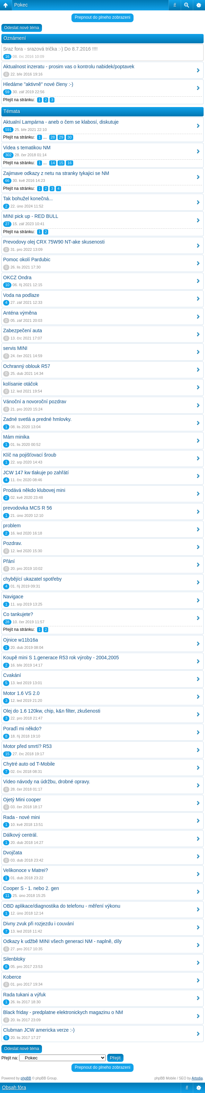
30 (69, 137)
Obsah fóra (14, 1087)
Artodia (197, 1078)
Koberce (12, 977)
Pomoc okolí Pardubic (26, 259)
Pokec (21, 5)
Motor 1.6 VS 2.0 (21, 693)
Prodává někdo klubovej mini (34, 490)
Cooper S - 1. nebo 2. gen (31, 888)
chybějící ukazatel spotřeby (32, 579)
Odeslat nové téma (21, 27)
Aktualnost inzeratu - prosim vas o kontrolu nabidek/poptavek (68, 66)
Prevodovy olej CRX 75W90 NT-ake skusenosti (54, 242)
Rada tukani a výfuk (24, 994)
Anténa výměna (20, 313)
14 (53, 163)
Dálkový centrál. (20, 835)
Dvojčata (12, 852)
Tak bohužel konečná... (28, 198)
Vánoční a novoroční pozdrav (34, 401)
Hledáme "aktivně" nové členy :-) (38, 84)
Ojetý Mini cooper (22, 799)
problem (12, 525)
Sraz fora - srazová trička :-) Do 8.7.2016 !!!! (50, 49)
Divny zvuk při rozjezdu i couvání (38, 923)
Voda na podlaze (21, 295)
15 (61, 163)
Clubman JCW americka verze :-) (39, 1030)
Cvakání (12, 675)
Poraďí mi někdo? (22, 728)
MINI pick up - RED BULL (30, 216)
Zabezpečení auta (22, 330)
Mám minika (16, 437)
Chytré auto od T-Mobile (29, 764)
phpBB (26, 1078)
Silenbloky (14, 959)
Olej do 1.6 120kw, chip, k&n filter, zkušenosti (51, 711)
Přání (9, 561)
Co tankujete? (18, 614)
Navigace (13, 596)
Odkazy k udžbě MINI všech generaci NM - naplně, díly (62, 941)
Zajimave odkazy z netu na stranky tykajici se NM (56, 173)
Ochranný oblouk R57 (26, 366)
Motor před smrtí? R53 (27, 746)
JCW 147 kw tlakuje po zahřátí (36, 472)
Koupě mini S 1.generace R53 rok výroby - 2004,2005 (61, 657)
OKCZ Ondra (17, 277)
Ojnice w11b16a (20, 640)
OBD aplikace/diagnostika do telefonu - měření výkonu (61, 906)
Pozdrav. (12, 543)
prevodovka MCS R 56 (27, 508)
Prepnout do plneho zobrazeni (102, 17)
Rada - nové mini (21, 817)
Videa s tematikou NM (27, 147)
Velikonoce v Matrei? (25, 870)
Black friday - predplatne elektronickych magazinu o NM (63, 1012)
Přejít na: (9, 1058)
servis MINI (15, 348)
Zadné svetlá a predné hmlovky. (37, 419)
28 (53, 137)
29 (61, 137)
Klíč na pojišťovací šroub (29, 455)
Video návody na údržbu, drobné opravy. (46, 781)
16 (69, 163)
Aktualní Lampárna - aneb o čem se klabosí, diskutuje (61, 122)
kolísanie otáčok (20, 384)
